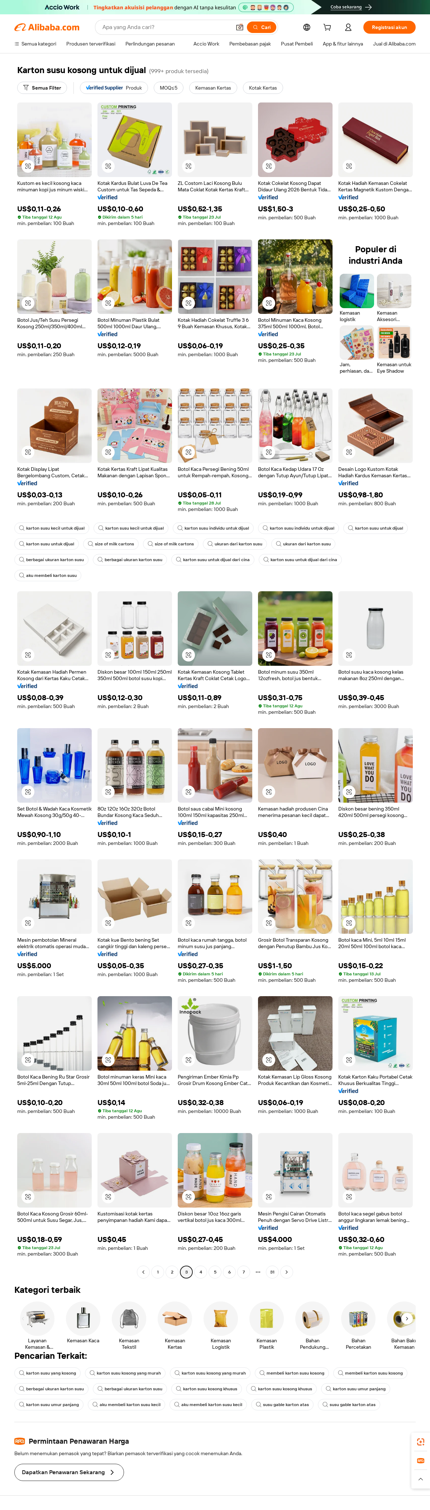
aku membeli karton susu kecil (126, 1405)
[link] (420, 1442)
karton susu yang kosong (47, 1373)
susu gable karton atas (282, 1405)
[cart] (328, 28)
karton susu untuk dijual (375, 528)
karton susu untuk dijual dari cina (213, 560)
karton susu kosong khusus (206, 1389)
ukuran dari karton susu (234, 544)
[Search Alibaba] (166, 27)
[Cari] (261, 27)
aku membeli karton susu (48, 575)
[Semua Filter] (42, 88)
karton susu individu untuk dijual (213, 528)
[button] (239, 27)
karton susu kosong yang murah (125, 1373)
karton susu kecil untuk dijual (52, 528)
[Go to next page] (286, 1272)
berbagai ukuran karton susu (51, 560)
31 (272, 1272)
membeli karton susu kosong (291, 1373)
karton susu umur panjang (356, 1389)
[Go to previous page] (143, 1272)
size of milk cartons (111, 544)
